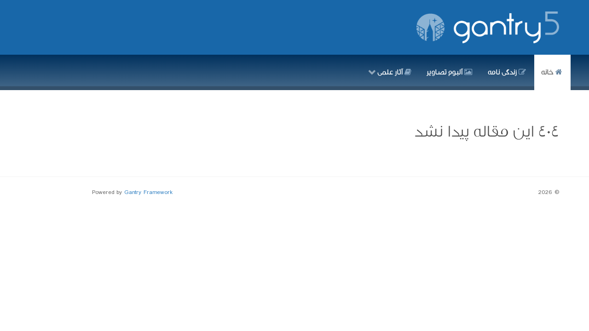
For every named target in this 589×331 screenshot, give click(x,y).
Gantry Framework (148, 192)
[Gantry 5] (487, 27)
